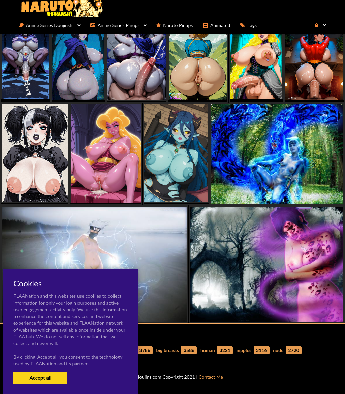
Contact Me (211, 377)
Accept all (40, 378)
